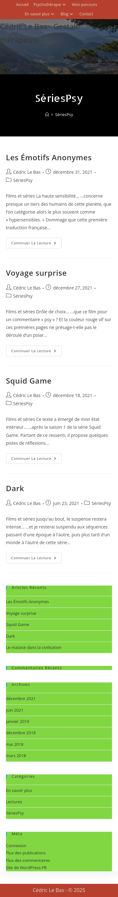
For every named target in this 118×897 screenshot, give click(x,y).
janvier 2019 (17, 721)
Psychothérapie (50, 4)
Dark (15, 488)
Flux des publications (26, 853)
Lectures (14, 801)
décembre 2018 (21, 732)
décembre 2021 (21, 698)
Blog (67, 14)
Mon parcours (84, 4)
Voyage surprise (36, 273)
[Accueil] (47, 114)
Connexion (16, 845)
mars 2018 (16, 755)
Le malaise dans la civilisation (34, 647)
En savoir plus (40, 14)
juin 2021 (15, 710)
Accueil (22, 4)
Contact (86, 14)
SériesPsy (64, 114)
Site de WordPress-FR (26, 867)
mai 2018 (15, 744)
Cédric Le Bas (27, 172)
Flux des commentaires (28, 860)
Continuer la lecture (36, 241)
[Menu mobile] (108, 60)
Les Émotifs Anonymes (49, 157)
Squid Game (29, 380)
